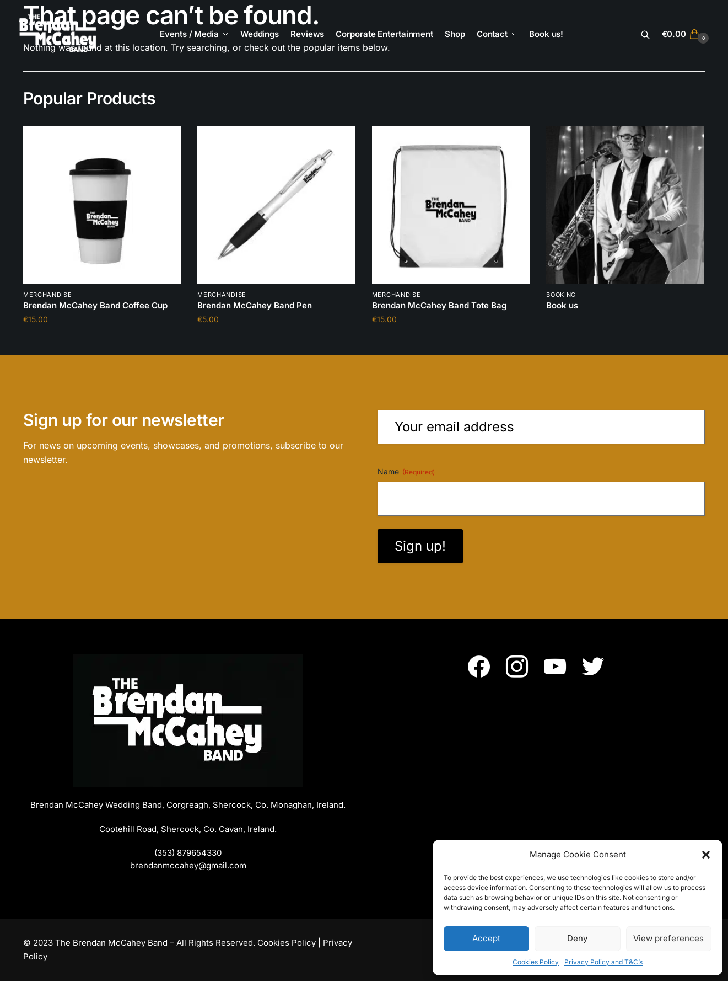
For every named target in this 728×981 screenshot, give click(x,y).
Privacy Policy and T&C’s (603, 962)
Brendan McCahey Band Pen (254, 305)
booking (561, 294)
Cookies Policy (536, 962)
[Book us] (625, 205)
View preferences (668, 938)
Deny (577, 938)
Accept (486, 938)
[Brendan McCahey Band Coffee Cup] (102, 205)
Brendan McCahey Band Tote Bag (439, 305)
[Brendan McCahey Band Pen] (276, 205)
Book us (562, 305)
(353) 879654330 (188, 852)
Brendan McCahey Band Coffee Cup (95, 305)
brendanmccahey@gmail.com (188, 865)
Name (406, 472)
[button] (705, 854)
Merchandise (47, 294)
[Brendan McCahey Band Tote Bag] (451, 205)
